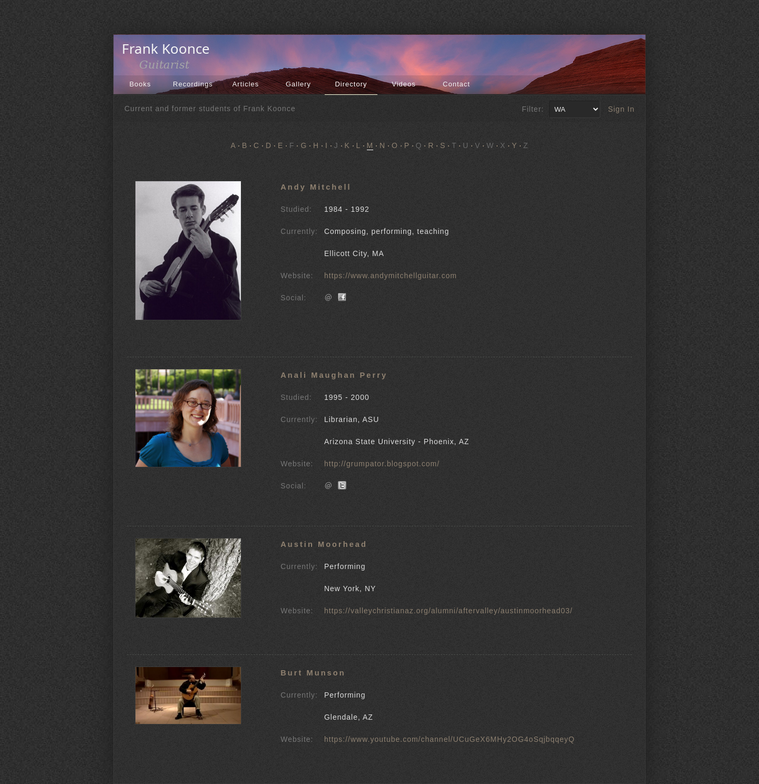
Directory (351, 84)
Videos (404, 84)
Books (140, 84)
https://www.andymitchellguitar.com (390, 275)
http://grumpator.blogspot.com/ (382, 463)
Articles (245, 84)
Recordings (193, 84)
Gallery (298, 84)
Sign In (621, 109)
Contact (456, 84)
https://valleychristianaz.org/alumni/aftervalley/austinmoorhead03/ (448, 610)
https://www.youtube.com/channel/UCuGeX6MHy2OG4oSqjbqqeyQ (449, 739)
